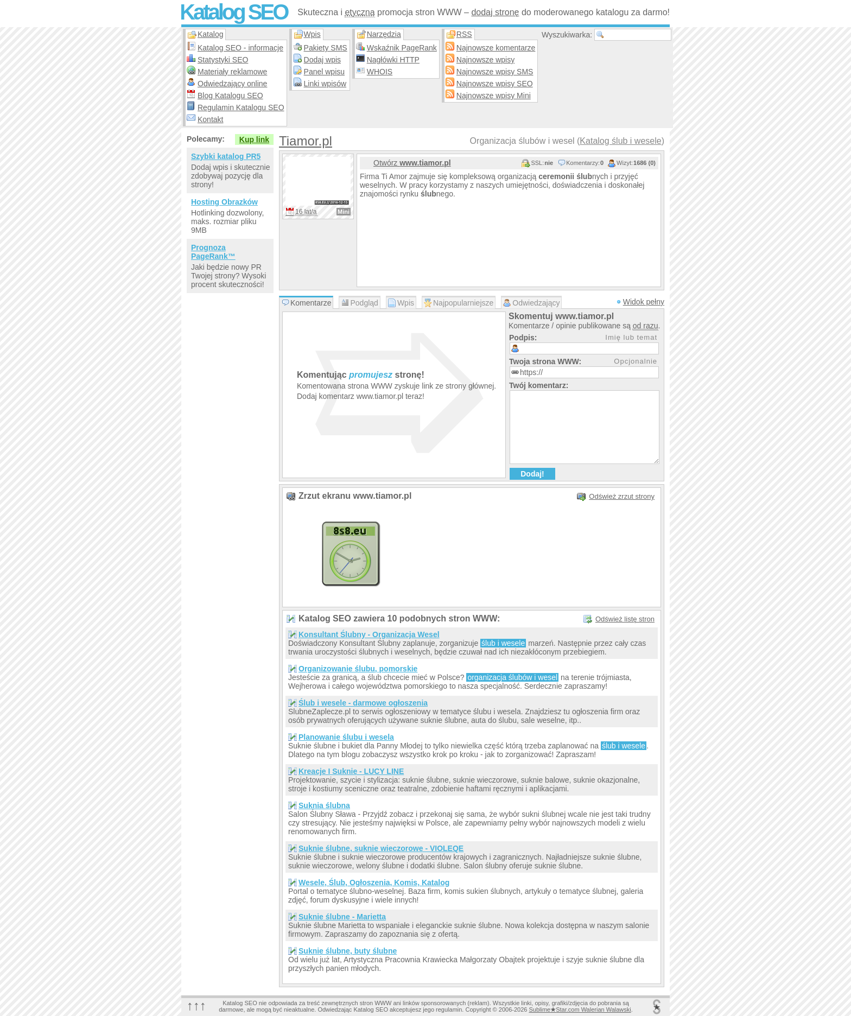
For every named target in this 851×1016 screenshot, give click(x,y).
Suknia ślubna (324, 805)
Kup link (254, 139)
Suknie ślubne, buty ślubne (348, 951)
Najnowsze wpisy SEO (494, 83)
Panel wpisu (324, 71)
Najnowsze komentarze (496, 47)
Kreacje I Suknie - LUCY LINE (351, 771)
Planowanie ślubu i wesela (346, 737)
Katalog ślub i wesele (620, 140)
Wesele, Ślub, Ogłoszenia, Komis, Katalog (374, 882)
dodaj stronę (495, 12)
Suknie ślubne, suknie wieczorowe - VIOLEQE (381, 848)
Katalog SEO (233, 12)
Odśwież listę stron (625, 619)
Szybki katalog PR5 (226, 156)
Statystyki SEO (223, 59)
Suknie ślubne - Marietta (342, 916)
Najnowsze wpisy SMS (495, 71)
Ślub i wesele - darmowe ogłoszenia (363, 702)
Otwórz (412, 162)
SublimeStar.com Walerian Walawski (580, 1009)
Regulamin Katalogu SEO (241, 107)
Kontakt (210, 119)
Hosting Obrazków (224, 202)
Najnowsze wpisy (485, 59)
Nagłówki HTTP (393, 59)
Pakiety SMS (325, 47)
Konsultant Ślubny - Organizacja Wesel (369, 634)
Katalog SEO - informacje (240, 47)
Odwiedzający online (232, 83)
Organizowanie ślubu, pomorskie (358, 668)
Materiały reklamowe (232, 71)
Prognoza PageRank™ (213, 252)
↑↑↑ (196, 1005)
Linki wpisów (325, 83)
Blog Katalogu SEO (230, 95)
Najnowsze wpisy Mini (493, 95)
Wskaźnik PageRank (402, 47)
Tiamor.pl (305, 141)
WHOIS (379, 71)
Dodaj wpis (322, 59)
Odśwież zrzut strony (622, 496)
